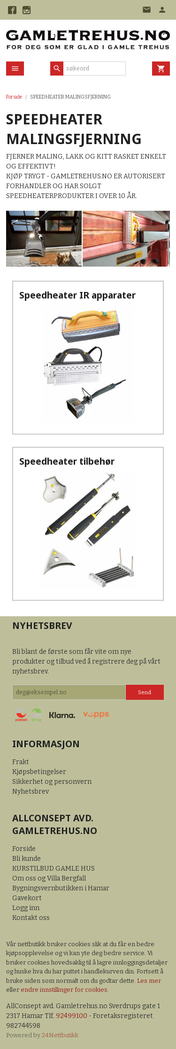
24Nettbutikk (60, 1035)
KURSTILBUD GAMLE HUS (53, 869)
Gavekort (27, 898)
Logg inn (25, 908)
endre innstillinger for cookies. (65, 989)
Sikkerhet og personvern (52, 782)
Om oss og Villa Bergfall (49, 878)
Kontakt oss (31, 918)
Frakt (20, 762)
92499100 (71, 1016)
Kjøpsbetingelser (39, 772)
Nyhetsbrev (30, 792)
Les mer (149, 980)
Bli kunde (26, 859)
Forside (14, 97)
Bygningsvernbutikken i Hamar (60, 888)
